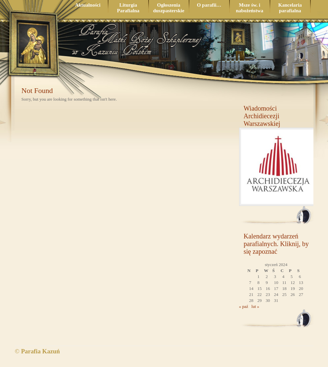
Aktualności (87, 5)
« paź (243, 306)
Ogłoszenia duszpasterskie (168, 7)
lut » (255, 306)
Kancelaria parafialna (290, 7)
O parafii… (209, 5)
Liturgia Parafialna (128, 7)
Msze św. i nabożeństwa (249, 7)
